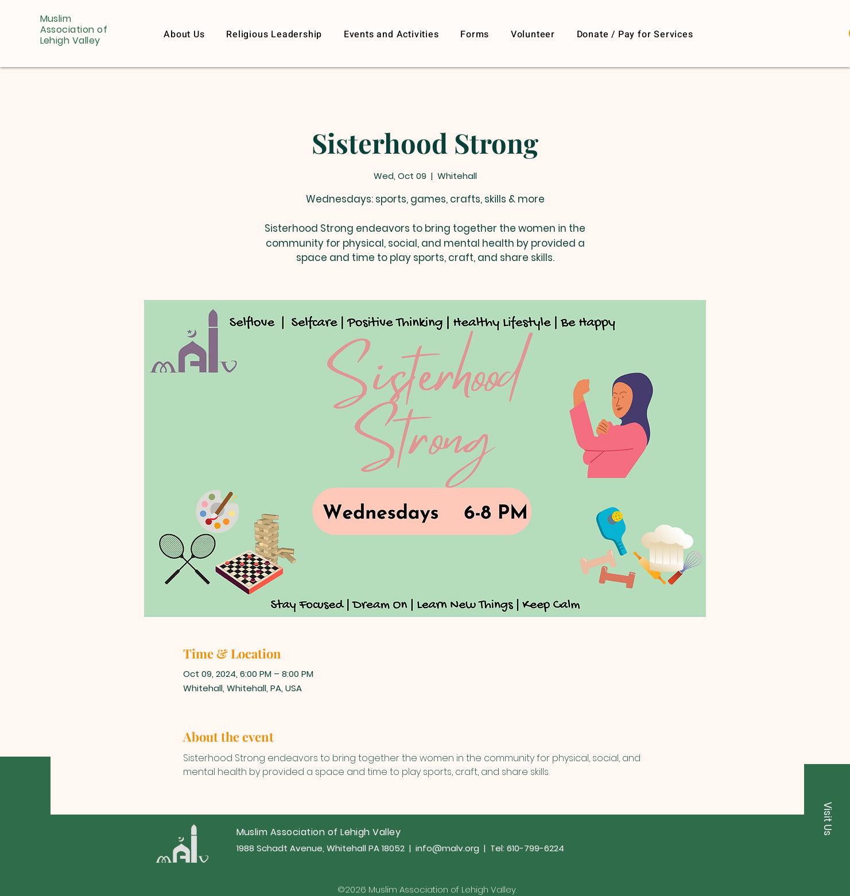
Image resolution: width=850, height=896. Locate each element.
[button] (635, 34)
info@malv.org (447, 848)
